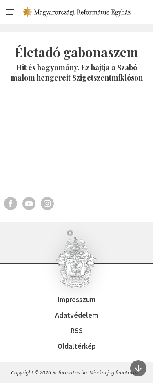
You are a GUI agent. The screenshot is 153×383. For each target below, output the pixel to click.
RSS (77, 330)
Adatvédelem (76, 315)
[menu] (10, 12)
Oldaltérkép (77, 346)
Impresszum (76, 299)
